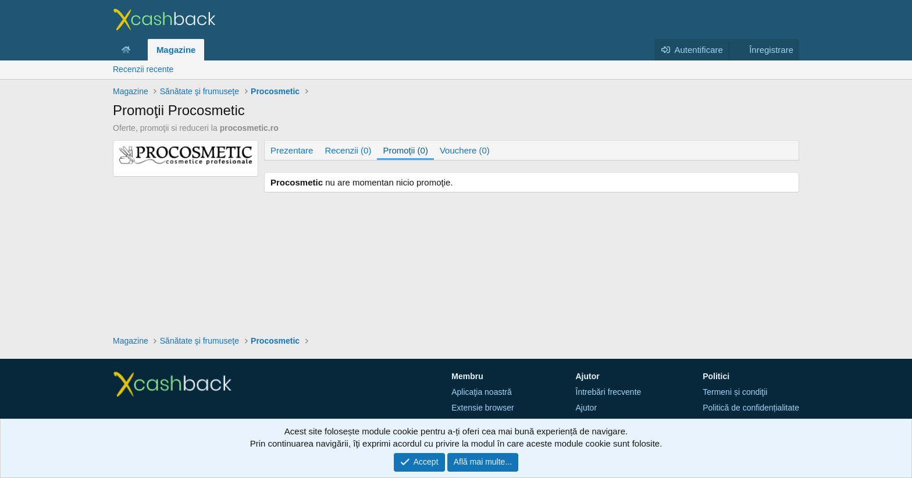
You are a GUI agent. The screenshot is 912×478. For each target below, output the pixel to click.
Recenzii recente (143, 69)
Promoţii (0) (405, 150)
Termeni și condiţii (735, 392)
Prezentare (291, 150)
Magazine (176, 50)
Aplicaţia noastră (481, 392)
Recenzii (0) (348, 150)
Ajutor (586, 407)
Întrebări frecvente (609, 392)
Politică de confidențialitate (751, 407)
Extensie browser (482, 407)
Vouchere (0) (465, 150)
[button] (139, 49)
